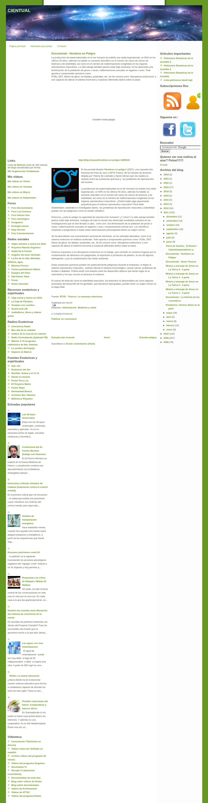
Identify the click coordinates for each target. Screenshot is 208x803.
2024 (166, 174)
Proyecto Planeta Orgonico (26, 247)
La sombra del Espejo (23, 348)
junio (169, 241)
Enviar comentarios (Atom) (80, 343)
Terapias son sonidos (23, 305)
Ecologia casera (20, 226)
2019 (166, 191)
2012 (166, 208)
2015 (166, 200)
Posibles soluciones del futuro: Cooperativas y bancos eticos (35, 705)
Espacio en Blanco (21, 352)
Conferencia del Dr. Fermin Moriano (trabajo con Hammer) (34, 451)
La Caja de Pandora (22, 301)
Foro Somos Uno (20, 215)
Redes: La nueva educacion (24, 675)
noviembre (172, 220)
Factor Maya (18, 387)
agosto (170, 233)
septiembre (172, 229)
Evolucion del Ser (20, 369)
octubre (170, 225)
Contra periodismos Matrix (25, 269)
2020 (166, 187)
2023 (166, 178)
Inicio (107, 337)
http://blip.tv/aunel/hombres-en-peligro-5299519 (104, 160)
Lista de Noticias (17, 165)
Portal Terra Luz (20, 380)
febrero (170, 325)
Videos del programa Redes (26, 796)
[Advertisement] (93, 328)
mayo (169, 312)
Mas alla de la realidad (23, 330)
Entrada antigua (147, 337)
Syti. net (15, 366)
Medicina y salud (87, 307)
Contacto (61, 46)
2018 (166, 195)
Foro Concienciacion (22, 233)
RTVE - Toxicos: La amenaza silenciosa (81, 296)
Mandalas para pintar (41, 46)
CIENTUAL (19, 10)
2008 (166, 342)
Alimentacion (69, 307)
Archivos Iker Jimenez (23, 395)
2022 (166, 183)
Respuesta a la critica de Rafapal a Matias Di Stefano (34, 581)
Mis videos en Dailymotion (22, 197)
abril (169, 317)
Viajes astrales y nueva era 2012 (28, 244)
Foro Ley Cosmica (21, 211)
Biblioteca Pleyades (22, 398)
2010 (166, 333)
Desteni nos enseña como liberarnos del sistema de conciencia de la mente (27, 614)
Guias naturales (20, 284)
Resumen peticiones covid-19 (24, 552)
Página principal (17, 46)
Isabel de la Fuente (21, 251)
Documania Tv (19, 767)
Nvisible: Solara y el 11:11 (25, 373)
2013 (166, 204)
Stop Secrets (18, 229)
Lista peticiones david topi (178, 80)
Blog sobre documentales (25, 785)
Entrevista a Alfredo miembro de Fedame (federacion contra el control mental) (28, 487)
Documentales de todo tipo (26, 777)
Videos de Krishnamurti (24, 788)
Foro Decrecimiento (22, 208)
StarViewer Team (20, 276)
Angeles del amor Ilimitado (25, 255)
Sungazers (17, 222)
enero (169, 329)
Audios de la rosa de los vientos (28, 333)
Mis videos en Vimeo (19, 181)
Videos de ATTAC (20, 792)
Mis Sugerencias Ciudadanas (23, 171)
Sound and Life (19, 308)
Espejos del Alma (20, 273)
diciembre (172, 216)
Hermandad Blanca (21, 391)
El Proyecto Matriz (21, 384)
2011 (166, 212)
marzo (170, 321)
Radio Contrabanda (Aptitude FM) (29, 337)
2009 (166, 338)
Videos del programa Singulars (28, 763)
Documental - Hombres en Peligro (73, 53)
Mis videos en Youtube (20, 186)
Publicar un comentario (64, 319)
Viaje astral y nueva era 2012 (26, 297)
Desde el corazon (20, 377)
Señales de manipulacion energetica (29, 520)
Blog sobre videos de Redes (26, 781)
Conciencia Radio (20, 326)
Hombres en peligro (115, 169)
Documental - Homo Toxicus (181, 261)
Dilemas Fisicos (20, 265)
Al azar (164, 164)
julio (169, 237)
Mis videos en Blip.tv (19, 192)
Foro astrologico (20, 219)
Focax (14, 280)
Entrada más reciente (63, 337)
